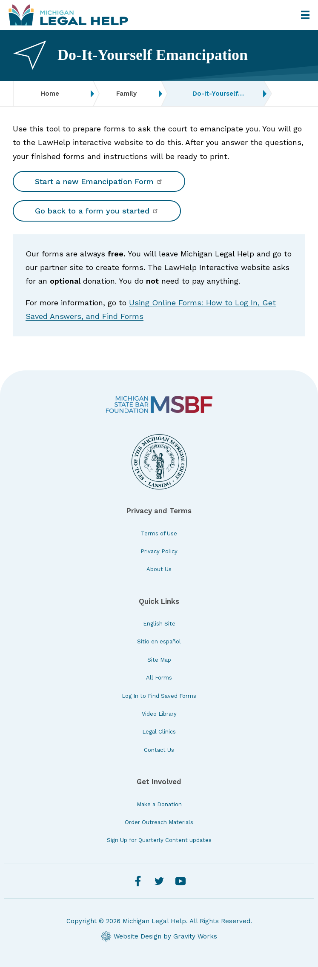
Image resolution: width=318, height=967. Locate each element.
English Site (159, 623)
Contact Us (159, 750)
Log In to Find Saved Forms (159, 696)
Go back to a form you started (97, 210)
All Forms (159, 677)
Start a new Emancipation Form (99, 181)
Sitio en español (159, 641)
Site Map (159, 660)
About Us (159, 569)
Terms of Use (159, 533)
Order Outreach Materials (159, 822)
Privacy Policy (159, 551)
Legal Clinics (159, 731)
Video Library (159, 714)
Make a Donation (159, 804)
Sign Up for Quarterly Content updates (159, 840)
